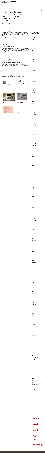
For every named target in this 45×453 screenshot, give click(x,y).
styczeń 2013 (34, 324)
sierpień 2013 (34, 315)
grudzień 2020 (34, 165)
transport (33, 378)
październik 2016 (34, 240)
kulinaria (33, 359)
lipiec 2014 (33, 295)
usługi (33, 382)
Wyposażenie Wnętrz (35, 384)
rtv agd (33, 374)
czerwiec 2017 (34, 229)
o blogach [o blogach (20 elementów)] (34, 428)
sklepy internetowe (34, 376)
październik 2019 (34, 185)
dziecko (33, 351)
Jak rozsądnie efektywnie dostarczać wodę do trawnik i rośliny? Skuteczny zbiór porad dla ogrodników (37, 21)
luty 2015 (33, 280)
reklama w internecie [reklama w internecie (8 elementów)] (36, 434)
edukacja (33, 353)
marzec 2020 (34, 178)
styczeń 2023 (34, 112)
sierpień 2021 (34, 147)
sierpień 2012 (34, 335)
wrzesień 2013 (34, 313)
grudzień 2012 (34, 326)
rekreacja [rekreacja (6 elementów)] (41, 434)
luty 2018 (33, 216)
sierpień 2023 (34, 103)
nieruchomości (34, 363)
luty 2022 (33, 134)
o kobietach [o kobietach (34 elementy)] (38, 428)
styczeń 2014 (34, 304)
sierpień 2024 (34, 81)
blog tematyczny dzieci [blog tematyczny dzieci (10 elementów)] (36, 418)
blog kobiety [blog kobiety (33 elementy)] (34, 417)
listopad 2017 (34, 220)
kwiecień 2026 (34, 41)
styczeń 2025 (34, 70)
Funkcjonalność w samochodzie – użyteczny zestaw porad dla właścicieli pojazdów (37, 17)
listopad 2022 (34, 114)
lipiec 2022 (33, 123)
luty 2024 (33, 94)
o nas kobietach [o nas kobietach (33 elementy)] (35, 429)
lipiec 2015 (33, 271)
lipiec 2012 (33, 337)
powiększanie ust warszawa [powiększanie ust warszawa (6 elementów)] (37, 430)
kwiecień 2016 (34, 253)
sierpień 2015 (34, 269)
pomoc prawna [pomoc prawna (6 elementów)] (40, 429)
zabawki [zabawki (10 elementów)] (34, 444)
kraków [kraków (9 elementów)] (40, 423)
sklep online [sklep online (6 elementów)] (34, 436)
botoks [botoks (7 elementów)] (41, 418)
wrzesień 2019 (34, 187)
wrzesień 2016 (34, 242)
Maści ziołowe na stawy (21, 114)
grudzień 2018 (34, 200)
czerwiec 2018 (34, 209)
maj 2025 (33, 61)
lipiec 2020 (33, 174)
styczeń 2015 (34, 282)
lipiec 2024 (33, 83)
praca (33, 365)
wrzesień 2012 (34, 333)
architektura (34, 342)
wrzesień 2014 (34, 291)
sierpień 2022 (34, 121)
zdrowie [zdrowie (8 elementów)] (41, 445)
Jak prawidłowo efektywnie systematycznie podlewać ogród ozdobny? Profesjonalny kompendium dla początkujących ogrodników (37, 25)
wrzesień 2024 (34, 79)
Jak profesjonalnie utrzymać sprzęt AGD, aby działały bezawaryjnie (36, 29)
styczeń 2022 (34, 136)
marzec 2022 (34, 132)
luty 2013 (33, 322)
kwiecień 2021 (34, 156)
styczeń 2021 (34, 163)
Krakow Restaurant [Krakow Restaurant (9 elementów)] (35, 423)
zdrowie (4, 102)
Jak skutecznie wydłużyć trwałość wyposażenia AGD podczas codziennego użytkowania (36, 33)
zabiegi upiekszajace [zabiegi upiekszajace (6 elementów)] (39, 444)
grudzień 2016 (34, 238)
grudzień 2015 (34, 260)
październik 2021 (34, 143)
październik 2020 (34, 167)
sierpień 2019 (34, 189)
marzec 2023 (34, 110)
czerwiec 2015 (34, 273)
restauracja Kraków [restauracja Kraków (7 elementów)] (35, 435)
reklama (33, 367)
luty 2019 (33, 196)
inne (32, 355)
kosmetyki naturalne (35, 357)
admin (3, 22)
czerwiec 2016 (34, 249)
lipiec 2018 (33, 207)
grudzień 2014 (34, 284)
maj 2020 (33, 176)
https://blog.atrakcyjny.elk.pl (9, 1)
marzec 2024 (34, 92)
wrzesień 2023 (34, 101)
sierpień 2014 (34, 293)
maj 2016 (33, 251)
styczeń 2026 (34, 48)
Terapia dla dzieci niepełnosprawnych (20, 103)
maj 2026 (33, 39)
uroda (33, 380)
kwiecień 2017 (34, 231)
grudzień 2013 (34, 306)
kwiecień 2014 (34, 302)
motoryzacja (34, 361)
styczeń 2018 (34, 218)
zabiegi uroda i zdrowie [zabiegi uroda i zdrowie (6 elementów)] (36, 445)
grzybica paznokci (6, 115)
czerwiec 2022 (34, 125)
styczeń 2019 (34, 198)
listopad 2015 (34, 262)
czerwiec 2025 (34, 59)
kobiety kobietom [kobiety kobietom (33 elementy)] (35, 422)
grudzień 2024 (34, 72)
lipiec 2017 (33, 227)
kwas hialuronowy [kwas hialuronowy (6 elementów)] (35, 424)
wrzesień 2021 (34, 145)
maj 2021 (33, 154)
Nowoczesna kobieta (6, 103)
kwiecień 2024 (34, 90)
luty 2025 (33, 68)
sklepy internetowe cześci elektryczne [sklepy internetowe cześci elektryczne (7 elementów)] (36, 439)
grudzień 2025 (34, 50)
